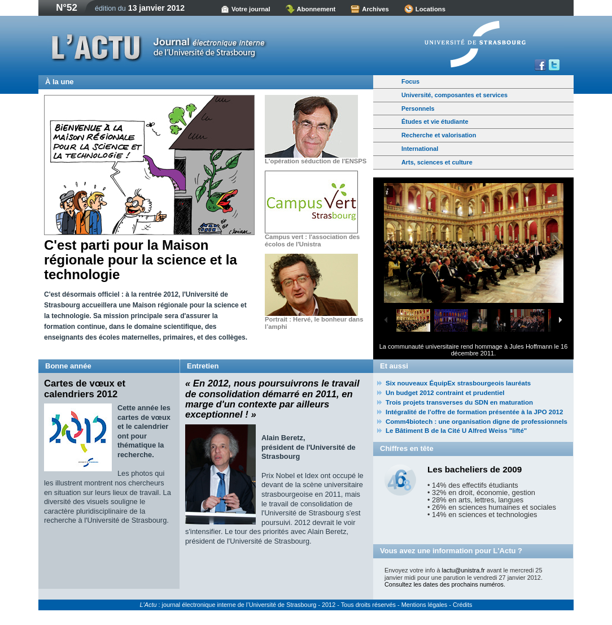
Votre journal (250, 9)
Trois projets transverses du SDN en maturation (459, 402)
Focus (410, 81)
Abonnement (316, 9)
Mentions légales (424, 604)
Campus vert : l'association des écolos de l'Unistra (312, 240)
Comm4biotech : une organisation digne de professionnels (476, 421)
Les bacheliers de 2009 (474, 469)
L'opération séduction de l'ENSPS (315, 161)
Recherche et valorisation (438, 135)
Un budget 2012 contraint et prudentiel (445, 392)
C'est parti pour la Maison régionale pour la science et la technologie (140, 260)
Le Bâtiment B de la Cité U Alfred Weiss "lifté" (456, 430)
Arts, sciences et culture (437, 162)
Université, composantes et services (454, 95)
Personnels (418, 108)
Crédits (462, 604)
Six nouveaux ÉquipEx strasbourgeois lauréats (458, 383)
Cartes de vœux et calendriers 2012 (84, 388)
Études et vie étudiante (434, 121)
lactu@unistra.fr (463, 570)
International (419, 148)
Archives (375, 9)
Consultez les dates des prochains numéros (444, 584)
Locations (430, 9)
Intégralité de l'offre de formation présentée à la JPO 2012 (474, 412)
